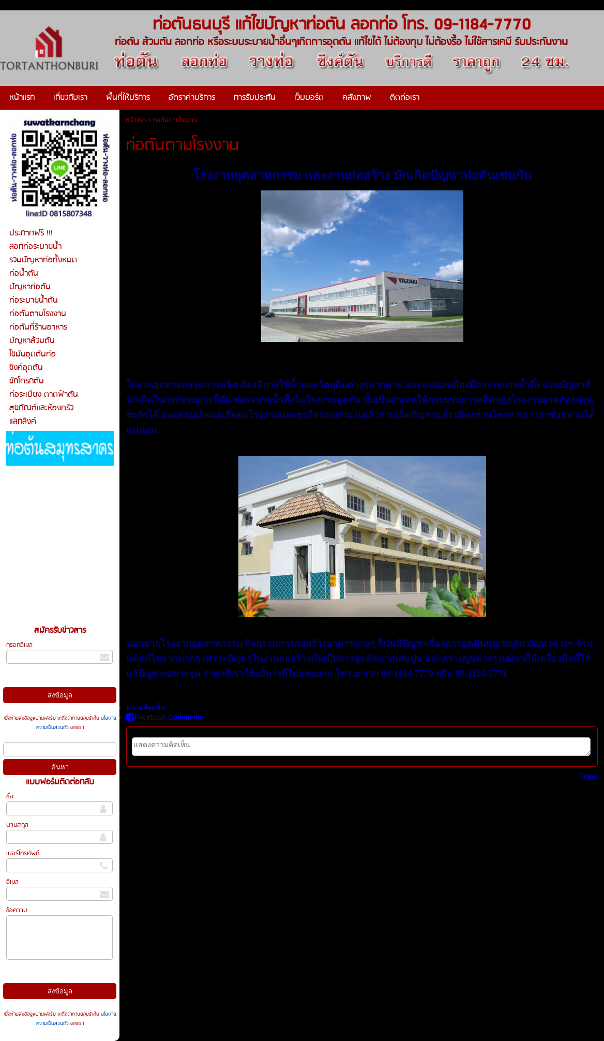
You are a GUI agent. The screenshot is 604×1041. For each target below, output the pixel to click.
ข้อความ (16, 910)
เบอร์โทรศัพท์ (22, 853)
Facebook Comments (164, 717)
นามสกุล (17, 825)
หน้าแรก (136, 120)
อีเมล (12, 881)
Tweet (588, 776)
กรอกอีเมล (19, 645)
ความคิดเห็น (145, 707)
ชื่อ (9, 796)
